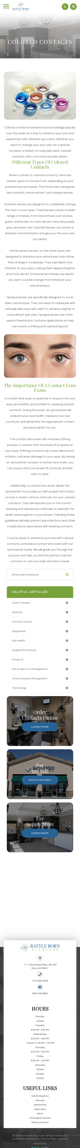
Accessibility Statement (26, 1139)
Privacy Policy (48, 1139)
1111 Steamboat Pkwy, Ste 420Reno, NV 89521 (40, 966)
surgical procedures (24, 650)
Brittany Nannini (40, 1122)
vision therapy (21, 602)
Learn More (40, 726)
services (17, 612)
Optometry (40, 1109)
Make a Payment (39, 780)
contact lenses (22, 621)
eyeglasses (19, 631)
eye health (18, 640)
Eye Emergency (40, 1096)
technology (19, 688)
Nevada (40, 1100)
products (17, 659)
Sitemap (63, 1139)
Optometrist (40, 1105)
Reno (40, 1113)
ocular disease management (30, 678)
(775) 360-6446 (40, 981)
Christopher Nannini (40, 1118)
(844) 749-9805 (40, 993)
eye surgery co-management (30, 669)
